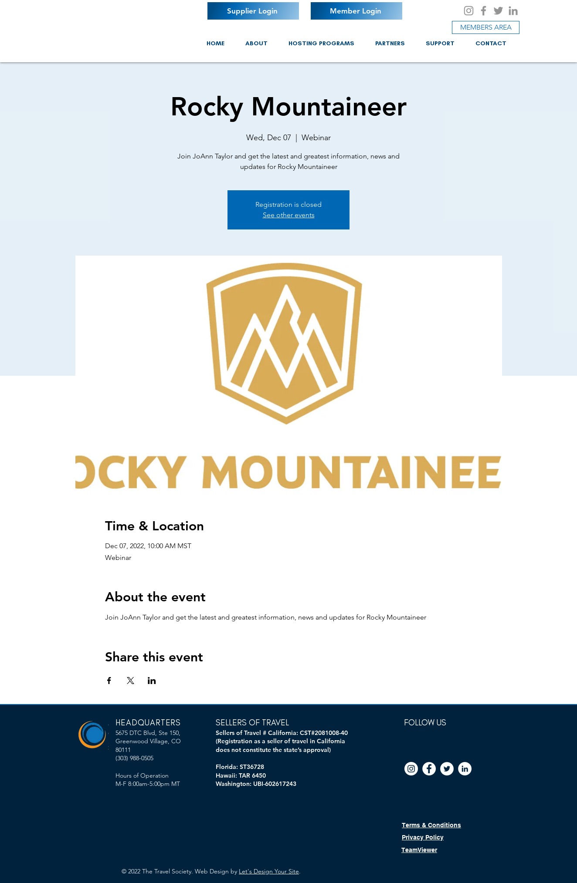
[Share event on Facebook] (109, 680)
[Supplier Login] (253, 11)
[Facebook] (483, 10)
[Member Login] (356, 11)
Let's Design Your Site (269, 871)
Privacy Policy (423, 837)
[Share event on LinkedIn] (152, 680)
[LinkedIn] (513, 10)
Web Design (212, 871)
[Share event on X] (130, 680)
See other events (289, 215)
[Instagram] (468, 10)
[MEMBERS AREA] (485, 27)
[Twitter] (498, 10)
